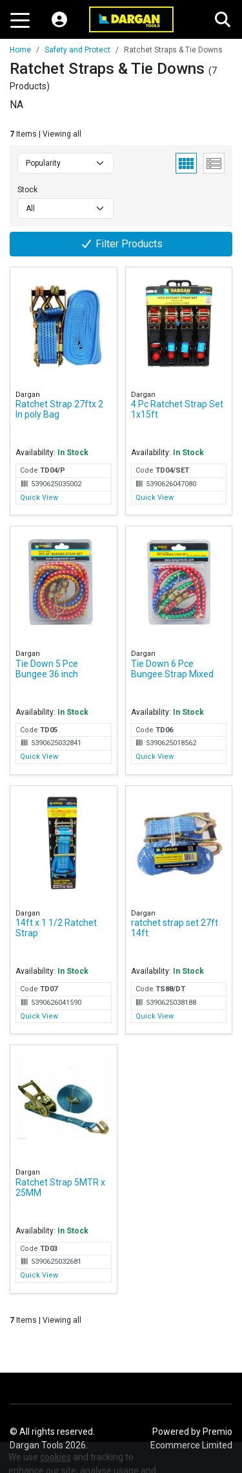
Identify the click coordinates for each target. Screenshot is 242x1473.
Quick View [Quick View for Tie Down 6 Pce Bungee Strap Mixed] (155, 756)
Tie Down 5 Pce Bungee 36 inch (46, 668)
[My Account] (59, 19)
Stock (27, 189)
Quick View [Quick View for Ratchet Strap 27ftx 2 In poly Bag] (39, 497)
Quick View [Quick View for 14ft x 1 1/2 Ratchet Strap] (39, 1016)
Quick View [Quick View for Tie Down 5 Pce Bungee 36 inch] (39, 756)
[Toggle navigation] (20, 19)
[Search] (222, 19)
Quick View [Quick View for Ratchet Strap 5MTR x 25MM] (39, 1275)
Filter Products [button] (121, 244)
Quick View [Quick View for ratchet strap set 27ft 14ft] (155, 1016)
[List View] (214, 163)
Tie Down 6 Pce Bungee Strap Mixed (172, 668)
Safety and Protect (77, 49)
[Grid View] (186, 163)
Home (20, 49)
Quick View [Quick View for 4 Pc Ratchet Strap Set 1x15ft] (155, 497)
